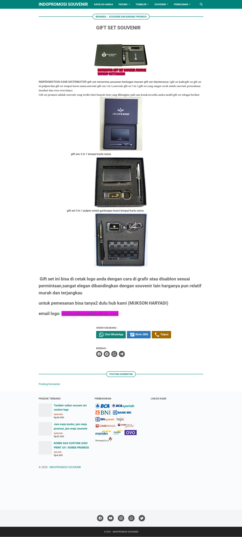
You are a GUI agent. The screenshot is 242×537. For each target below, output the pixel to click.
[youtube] (110, 518)
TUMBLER (141, 4)
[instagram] (121, 518)
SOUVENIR (160, 4)
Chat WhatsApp (116, 335)
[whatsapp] (119, 354)
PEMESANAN (181, 4)
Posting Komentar (49, 384)
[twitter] (112, 354)
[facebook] (104, 354)
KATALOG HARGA (103, 4)
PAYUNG (123, 4)
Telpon (167, 335)
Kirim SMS (144, 335)
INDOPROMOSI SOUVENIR (63, 4)
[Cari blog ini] (201, 4)
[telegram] (127, 354)
